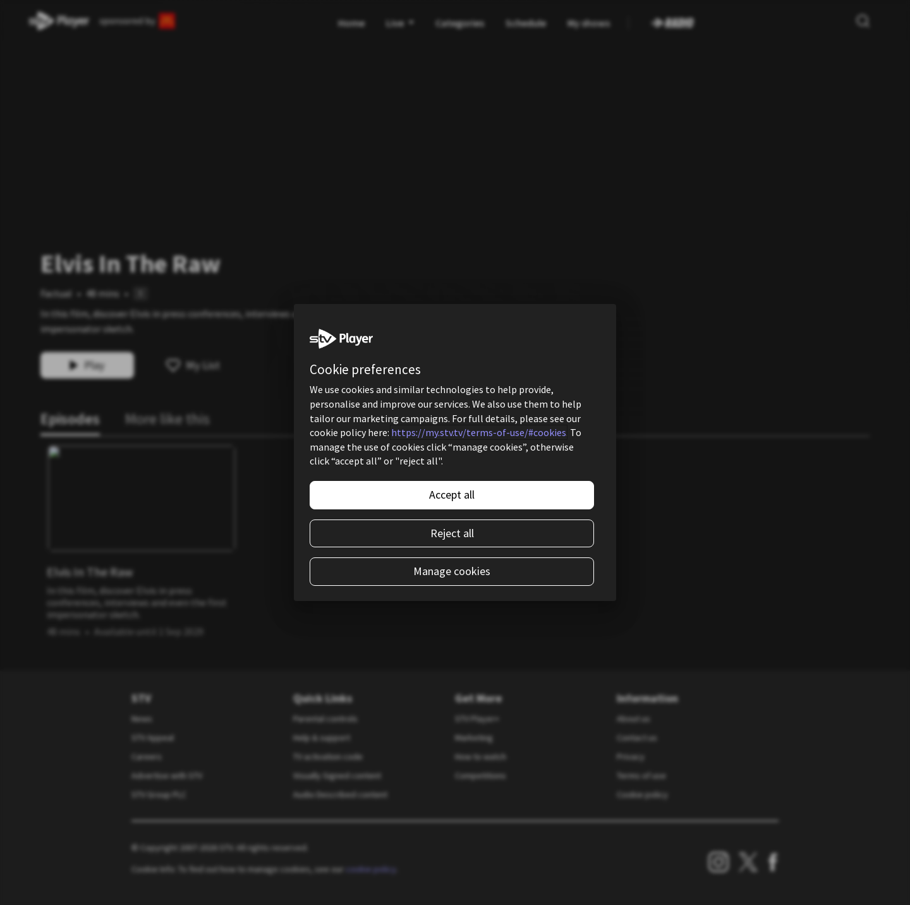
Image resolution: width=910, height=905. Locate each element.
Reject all (452, 533)
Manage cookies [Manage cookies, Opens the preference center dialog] (451, 571)
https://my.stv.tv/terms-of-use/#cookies (478, 432)
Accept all (452, 494)
